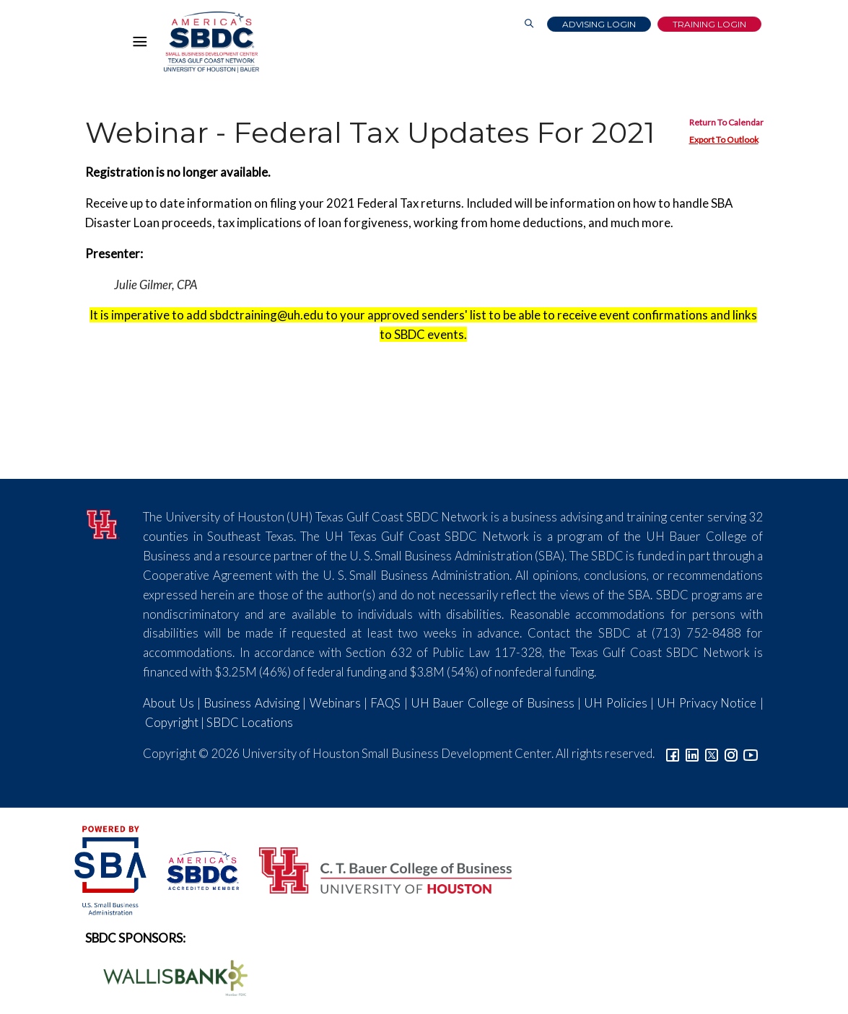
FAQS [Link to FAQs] (385, 702)
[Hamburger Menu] (144, 45)
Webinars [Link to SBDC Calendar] (335, 702)
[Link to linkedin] (692, 753)
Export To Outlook (724, 139)
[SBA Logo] (111, 869)
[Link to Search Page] (529, 24)
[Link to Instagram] (731, 753)
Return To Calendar (726, 122)
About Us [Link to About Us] (168, 702)
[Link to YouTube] (750, 753)
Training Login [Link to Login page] (709, 24)
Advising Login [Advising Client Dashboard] (599, 24)
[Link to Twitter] (711, 753)
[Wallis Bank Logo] (167, 976)
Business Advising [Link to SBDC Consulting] (251, 702)
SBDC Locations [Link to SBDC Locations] (249, 722)
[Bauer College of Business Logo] (376, 869)
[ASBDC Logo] (195, 869)
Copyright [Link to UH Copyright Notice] (171, 722)
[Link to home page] (211, 42)
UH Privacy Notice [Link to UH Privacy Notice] (706, 702)
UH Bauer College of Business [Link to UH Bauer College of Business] (492, 702)
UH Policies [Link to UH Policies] (615, 702)
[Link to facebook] (672, 753)
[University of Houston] (103, 522)
